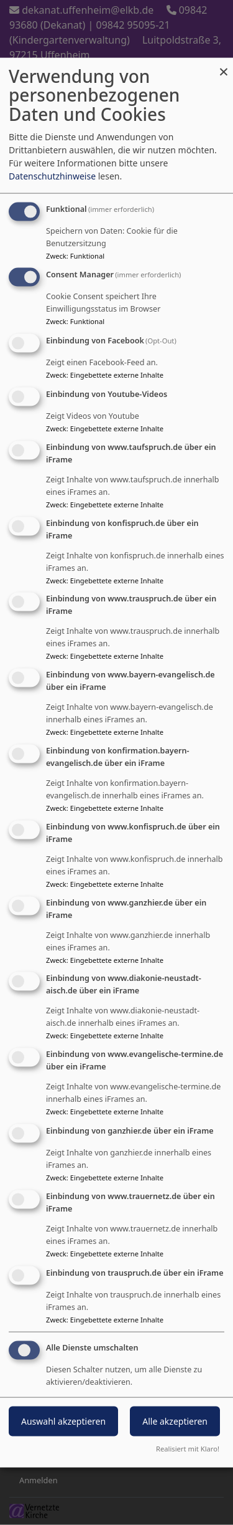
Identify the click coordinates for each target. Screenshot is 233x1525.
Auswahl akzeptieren (63, 1421)
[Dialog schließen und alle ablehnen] (223, 65)
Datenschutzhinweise (52, 175)
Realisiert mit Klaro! (187, 1448)
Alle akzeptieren (175, 1421)
